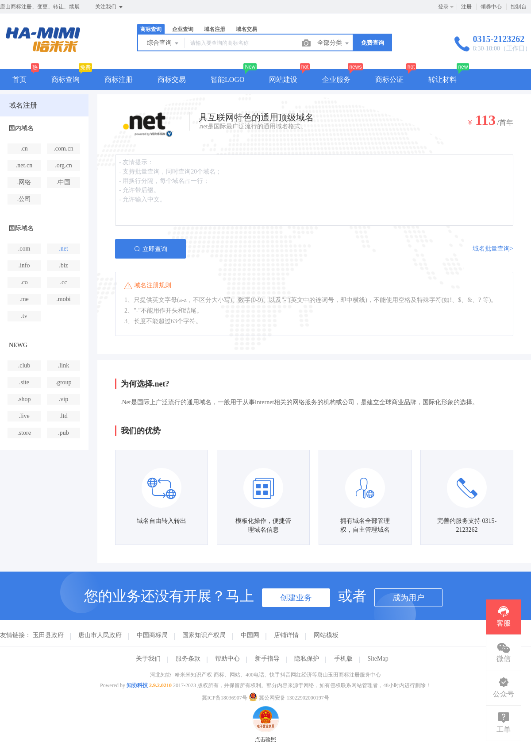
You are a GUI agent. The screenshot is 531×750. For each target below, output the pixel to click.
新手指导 (267, 658)
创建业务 (296, 597)
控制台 (519, 7)
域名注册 (214, 29)
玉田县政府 (48, 635)
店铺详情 (286, 635)
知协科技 (137, 685)
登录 (443, 7)
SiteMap (377, 658)
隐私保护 (306, 658)
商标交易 (172, 79)
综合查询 (163, 43)
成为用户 (408, 597)
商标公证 (389, 79)
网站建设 (283, 79)
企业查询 (182, 29)
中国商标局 (152, 635)
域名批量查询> (493, 248)
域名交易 (246, 29)
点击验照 (265, 710)
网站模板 (326, 635)
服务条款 (188, 658)
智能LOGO (227, 79)
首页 (19, 79)
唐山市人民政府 (100, 635)
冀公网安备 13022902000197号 (289, 698)
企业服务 (336, 79)
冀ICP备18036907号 (224, 698)
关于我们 (148, 658)
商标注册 (118, 79)
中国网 (250, 635)
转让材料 (442, 79)
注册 (466, 7)
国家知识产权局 (204, 635)
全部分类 (333, 43)
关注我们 (109, 7)
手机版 (343, 658)
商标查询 (151, 29)
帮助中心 (227, 658)
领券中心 (491, 7)
